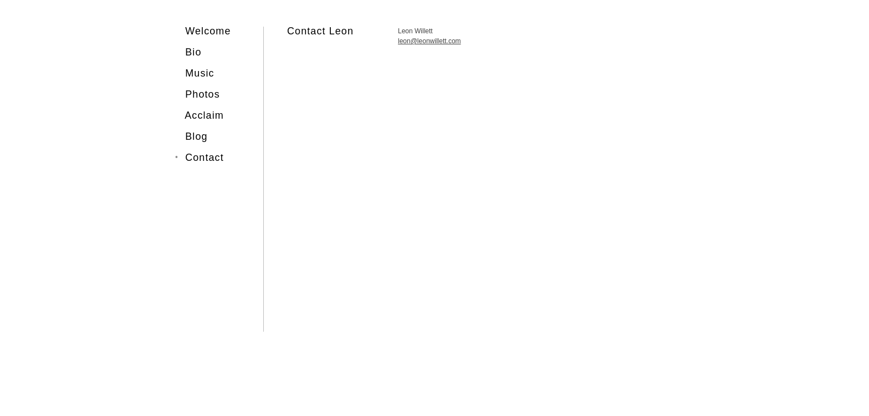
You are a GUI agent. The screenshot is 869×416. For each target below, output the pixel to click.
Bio (193, 52)
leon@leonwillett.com (429, 41)
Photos (202, 94)
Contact (204, 157)
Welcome (203, 31)
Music (199, 73)
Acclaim (204, 115)
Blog (196, 136)
